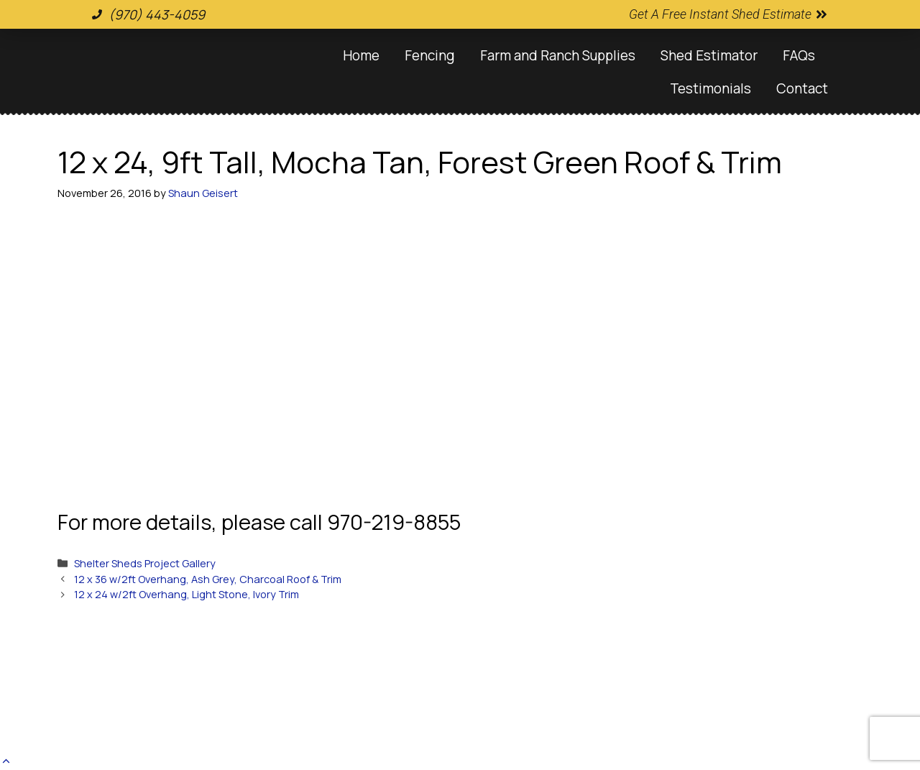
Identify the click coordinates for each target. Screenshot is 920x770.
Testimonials (710, 88)
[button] (6, 761)
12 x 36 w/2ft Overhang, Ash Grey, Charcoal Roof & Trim (207, 579)
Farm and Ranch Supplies (557, 55)
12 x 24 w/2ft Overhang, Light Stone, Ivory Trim (186, 594)
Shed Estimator (709, 55)
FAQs (799, 55)
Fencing (430, 55)
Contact (802, 88)
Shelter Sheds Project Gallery (145, 563)
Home (361, 55)
